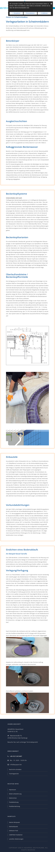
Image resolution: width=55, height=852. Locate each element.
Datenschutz (13, 798)
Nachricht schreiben (15, 769)
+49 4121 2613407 (16, 756)
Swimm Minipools (14, 822)
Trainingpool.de (14, 773)
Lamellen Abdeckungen (16, 839)
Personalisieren (30, 13)
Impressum (12, 789)
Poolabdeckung (13, 802)
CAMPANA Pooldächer (16, 835)
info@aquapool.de (16, 764)
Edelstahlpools (13, 826)
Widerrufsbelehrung (15, 794)
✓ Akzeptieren (16, 13)
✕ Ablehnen (44, 13)
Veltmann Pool (13, 830)
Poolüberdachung (14, 806)
